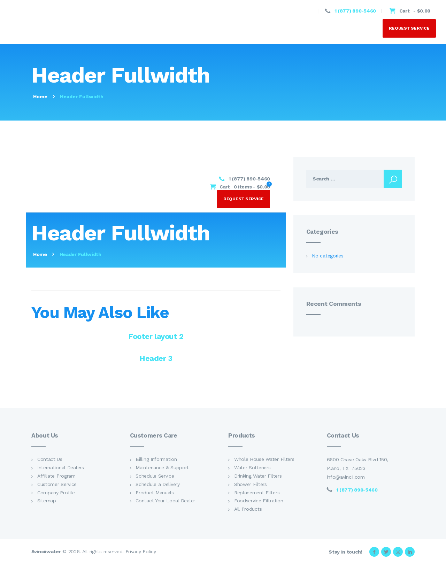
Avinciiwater (46, 552)
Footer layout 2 (155, 336)
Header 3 (155, 358)
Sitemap (46, 501)
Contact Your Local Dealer (165, 501)
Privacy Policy (140, 552)
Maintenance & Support (162, 468)
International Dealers (60, 468)
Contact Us (49, 459)
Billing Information (156, 459)
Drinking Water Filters (258, 476)
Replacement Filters (256, 492)
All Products (248, 509)
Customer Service (57, 484)
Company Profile (56, 492)
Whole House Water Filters (264, 459)
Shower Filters (250, 484)
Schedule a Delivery (157, 484)
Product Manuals (155, 492)
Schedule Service (155, 476)
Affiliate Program (56, 476)
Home (40, 96)
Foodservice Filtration (258, 501)
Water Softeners (252, 468)
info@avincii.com (346, 477)
